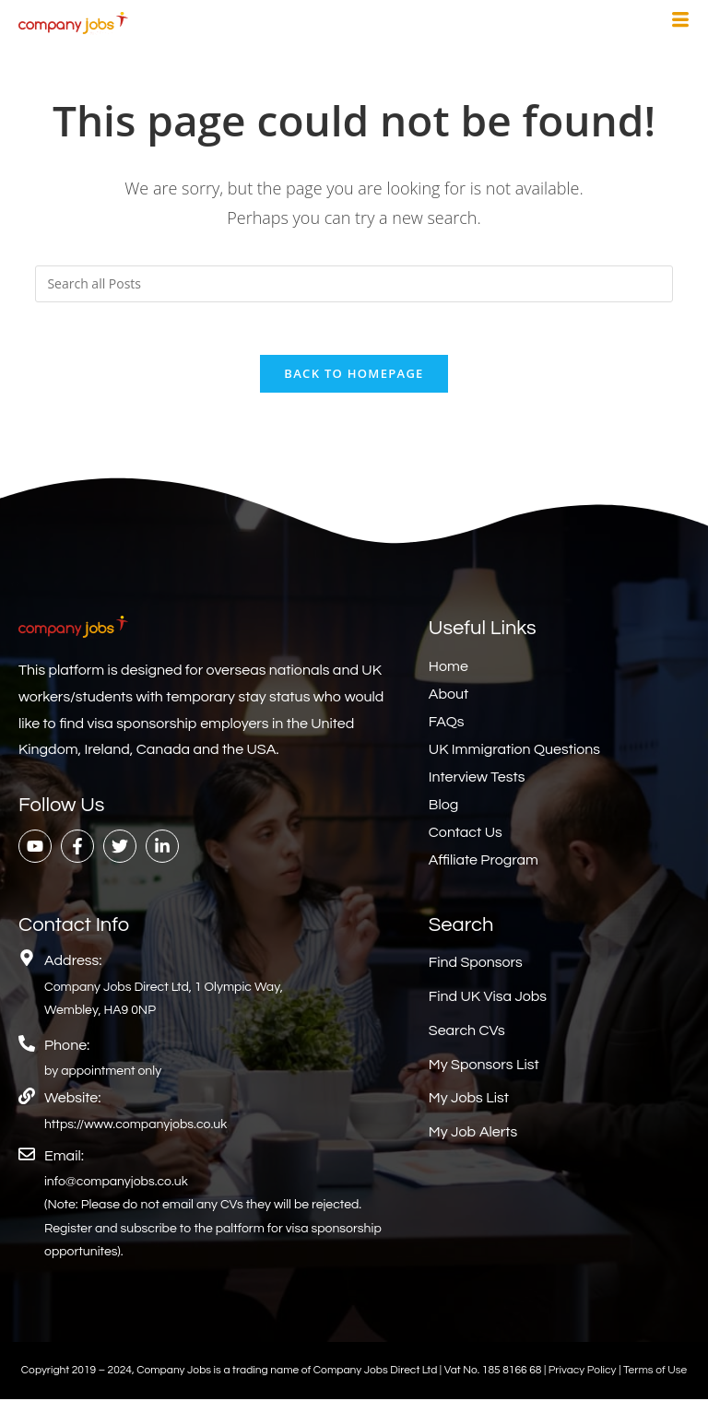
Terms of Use (655, 1372)
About (448, 696)
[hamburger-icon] (680, 22)
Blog (443, 807)
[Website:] (26, 1098)
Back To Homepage (353, 376)
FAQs (447, 724)
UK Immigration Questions (514, 752)
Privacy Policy (584, 1372)
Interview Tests (477, 779)
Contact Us (465, 835)
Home (448, 669)
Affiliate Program (483, 862)
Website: (72, 1100)
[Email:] (26, 1156)
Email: (64, 1157)
